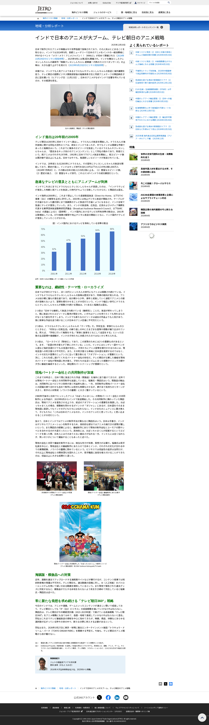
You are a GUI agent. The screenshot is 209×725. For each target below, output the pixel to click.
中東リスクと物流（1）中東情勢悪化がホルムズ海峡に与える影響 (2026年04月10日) (153, 62)
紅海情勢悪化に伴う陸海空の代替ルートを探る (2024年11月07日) (153, 109)
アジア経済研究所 (124, 3)
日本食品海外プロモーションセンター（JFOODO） (104, 711)
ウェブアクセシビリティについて (127, 707)
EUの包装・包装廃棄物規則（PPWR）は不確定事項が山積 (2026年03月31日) (153, 90)
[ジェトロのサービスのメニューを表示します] (103, 12)
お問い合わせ (93, 3)
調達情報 (56, 707)
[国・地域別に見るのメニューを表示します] (130, 12)
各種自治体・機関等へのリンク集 (138, 711)
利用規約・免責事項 (82, 707)
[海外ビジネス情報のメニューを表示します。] (80, 12)
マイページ (141, 3)
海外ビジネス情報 (50, 18)
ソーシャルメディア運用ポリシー (156, 707)
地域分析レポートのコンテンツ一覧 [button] (146, 27)
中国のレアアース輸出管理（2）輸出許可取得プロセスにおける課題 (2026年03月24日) (153, 118)
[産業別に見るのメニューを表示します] (165, 12)
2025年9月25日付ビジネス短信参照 (86, 65)
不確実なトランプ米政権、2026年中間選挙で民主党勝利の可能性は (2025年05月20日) (153, 72)
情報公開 (67, 707)
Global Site (107, 3)
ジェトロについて (76, 3)
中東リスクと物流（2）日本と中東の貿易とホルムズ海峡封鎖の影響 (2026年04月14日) (153, 53)
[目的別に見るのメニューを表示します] (148, 12)
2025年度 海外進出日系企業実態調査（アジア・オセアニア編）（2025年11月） (153, 137)
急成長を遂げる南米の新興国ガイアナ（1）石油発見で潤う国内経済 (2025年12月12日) (153, 81)
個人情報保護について (102, 707)
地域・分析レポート (69, 18)
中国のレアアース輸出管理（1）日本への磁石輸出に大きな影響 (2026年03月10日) (153, 100)
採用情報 (44, 707)
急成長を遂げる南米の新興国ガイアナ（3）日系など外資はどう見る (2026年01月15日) (153, 127)
